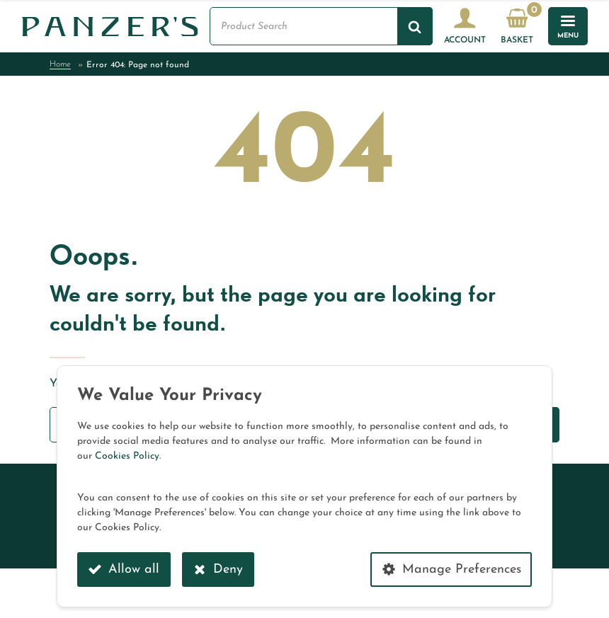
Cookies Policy (127, 456)
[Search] (415, 26)
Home (60, 64)
